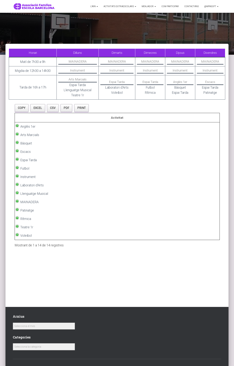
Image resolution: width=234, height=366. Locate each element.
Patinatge (23, 265)
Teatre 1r (23, 282)
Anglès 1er (24, 132)
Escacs (22, 157)
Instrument (24, 212)
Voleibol (22, 290)
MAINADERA (26, 251)
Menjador (149, 6)
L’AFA (94, 6)
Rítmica (22, 273)
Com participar (170, 6)
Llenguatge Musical (25, 234)
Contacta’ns (191, 6)
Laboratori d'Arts (28, 223)
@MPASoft (211, 6)
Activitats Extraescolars (119, 6)
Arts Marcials (26, 140)
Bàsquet (22, 149)
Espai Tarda (25, 179)
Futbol (21, 201)
